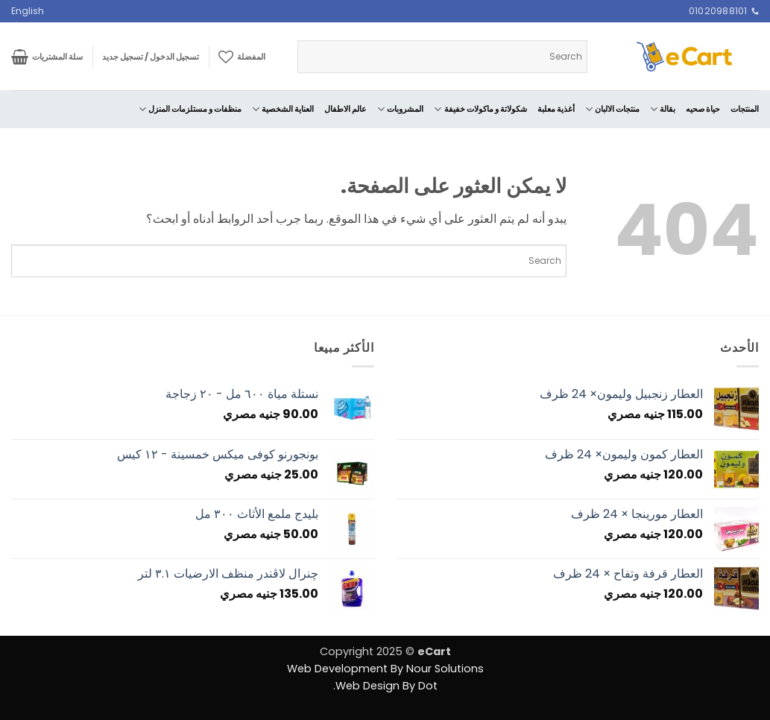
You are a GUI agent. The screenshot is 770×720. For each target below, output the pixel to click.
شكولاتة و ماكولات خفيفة (480, 109)
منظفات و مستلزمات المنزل (190, 109)
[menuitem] (27, 11)
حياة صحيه (703, 109)
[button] (150, 56)
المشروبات (400, 109)
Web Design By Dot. (385, 685)
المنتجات (744, 109)
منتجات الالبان (612, 109)
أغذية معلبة (556, 109)
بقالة (662, 109)
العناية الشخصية (283, 109)
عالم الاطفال (345, 109)
